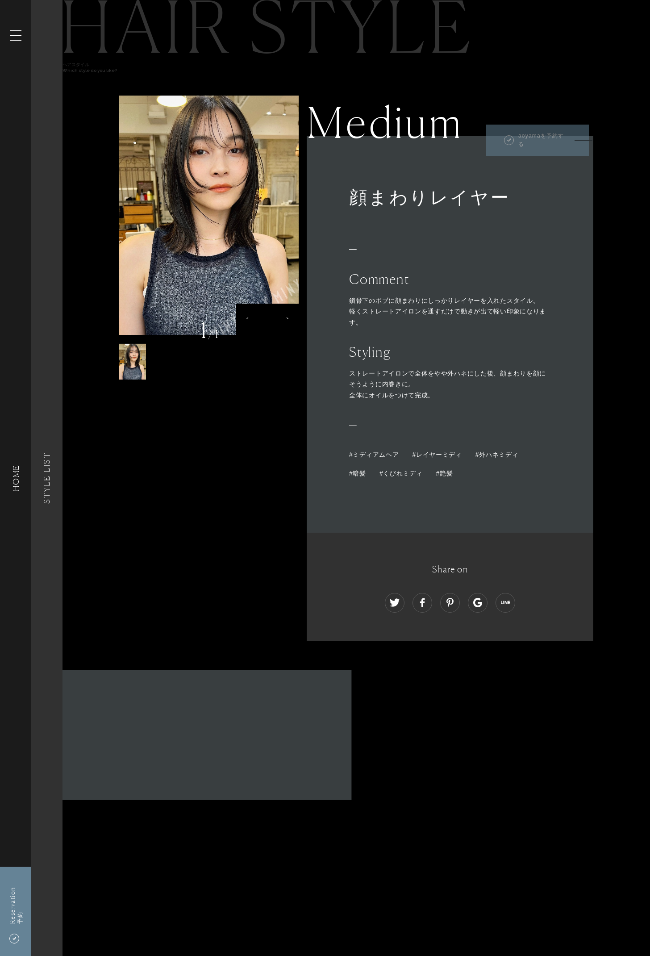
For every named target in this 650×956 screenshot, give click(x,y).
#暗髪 (357, 473)
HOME (16, 478)
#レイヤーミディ (437, 454)
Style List (47, 478)
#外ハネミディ (497, 454)
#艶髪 (444, 473)
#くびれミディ (401, 473)
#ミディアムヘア (374, 454)
